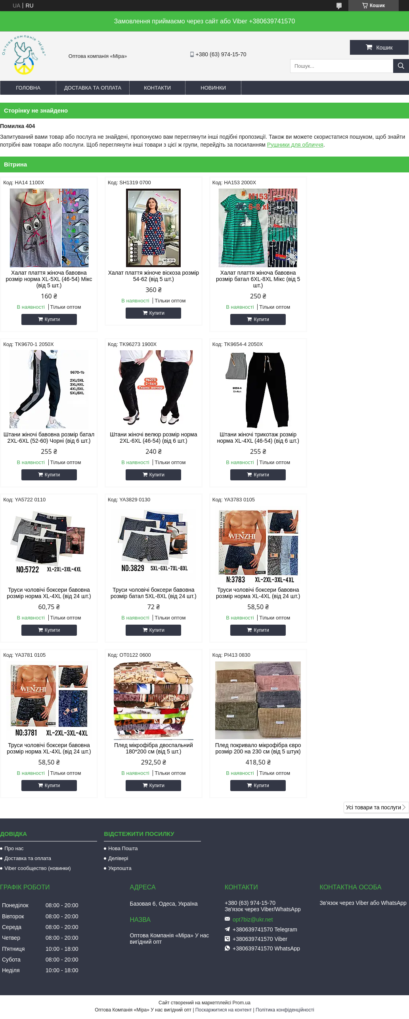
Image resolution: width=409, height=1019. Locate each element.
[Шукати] (401, 66)
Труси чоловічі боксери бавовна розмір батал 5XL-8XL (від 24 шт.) (360, 437)
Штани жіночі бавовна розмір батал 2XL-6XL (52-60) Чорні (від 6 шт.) (360, 279)
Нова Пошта (123, 693)
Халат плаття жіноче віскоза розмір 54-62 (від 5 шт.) (152, 276)
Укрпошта (119, 713)
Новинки (213, 88)
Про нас (13, 693)
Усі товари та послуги (373, 652)
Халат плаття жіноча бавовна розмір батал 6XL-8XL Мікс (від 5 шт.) (256, 279)
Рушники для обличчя (295, 144)
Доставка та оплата (92, 88)
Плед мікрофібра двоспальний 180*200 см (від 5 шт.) (256, 593)
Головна (28, 88)
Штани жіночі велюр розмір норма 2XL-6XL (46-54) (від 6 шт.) (48, 437)
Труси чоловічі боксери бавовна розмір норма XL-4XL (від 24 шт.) (256, 437)
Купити (51, 319)
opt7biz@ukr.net (253, 764)
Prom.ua (241, 847)
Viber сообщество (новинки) (37, 713)
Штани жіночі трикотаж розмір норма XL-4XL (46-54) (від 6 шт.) (152, 437)
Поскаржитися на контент (223, 854)
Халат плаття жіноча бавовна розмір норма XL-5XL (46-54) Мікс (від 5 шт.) (49, 279)
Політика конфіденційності (285, 854)
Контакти (157, 88)
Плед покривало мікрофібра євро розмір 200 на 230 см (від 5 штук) (360, 593)
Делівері (118, 703)
